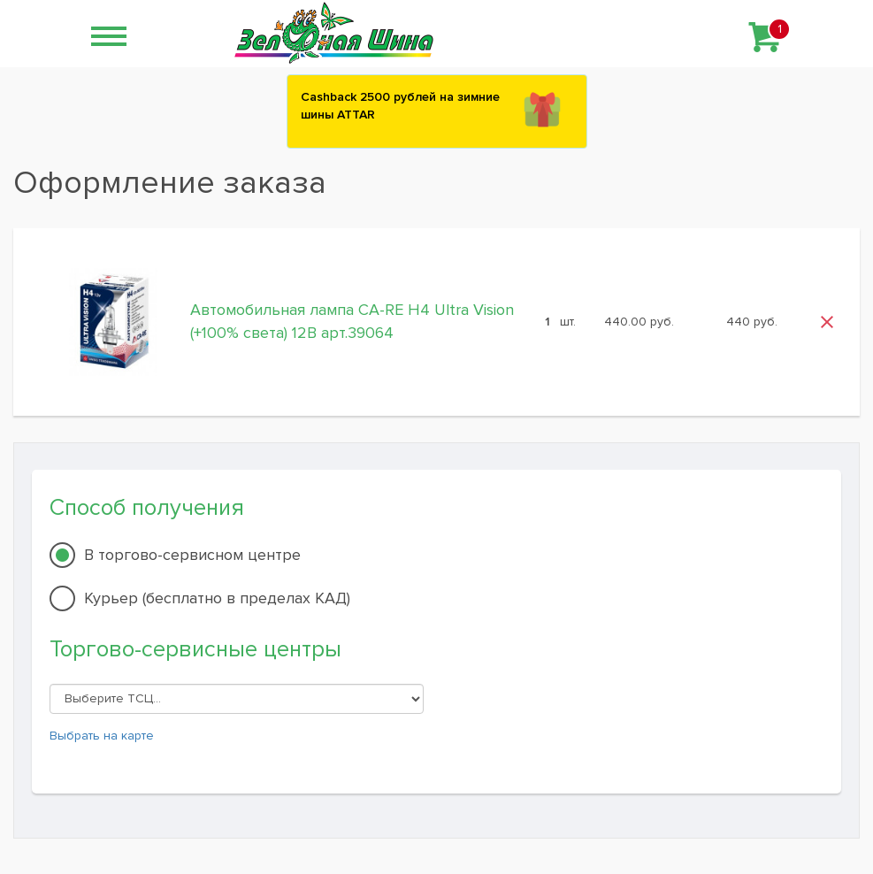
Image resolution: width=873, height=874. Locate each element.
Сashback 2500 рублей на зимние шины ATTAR (400, 105)
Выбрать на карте (102, 735)
